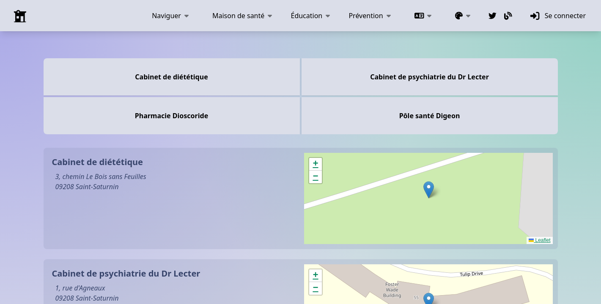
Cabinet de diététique (171, 76)
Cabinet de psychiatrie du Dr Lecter (429, 76)
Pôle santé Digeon (429, 115)
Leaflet (539, 240)
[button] (428, 189)
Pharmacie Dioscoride (171, 115)
